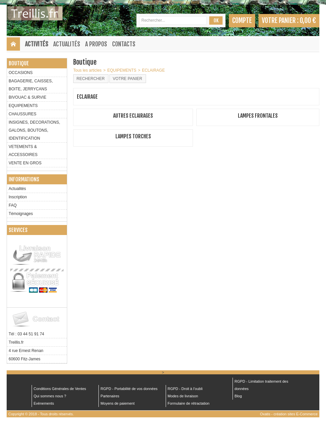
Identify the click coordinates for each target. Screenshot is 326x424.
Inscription (18, 197)
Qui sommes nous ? (50, 396)
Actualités (66, 44)
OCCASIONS (21, 72)
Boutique (19, 63)
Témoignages (21, 213)
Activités (36, 44)
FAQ (13, 205)
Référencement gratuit (148, 2)
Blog (238, 396)
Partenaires (109, 396)
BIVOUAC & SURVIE (27, 97)
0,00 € (308, 20)
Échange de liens (184, 2)
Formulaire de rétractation (189, 403)
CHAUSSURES (22, 114)
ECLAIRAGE (153, 70)
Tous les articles (87, 70)
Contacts (123, 44)
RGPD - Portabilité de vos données (128, 389)
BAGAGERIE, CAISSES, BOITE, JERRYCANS (31, 85)
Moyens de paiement (117, 403)
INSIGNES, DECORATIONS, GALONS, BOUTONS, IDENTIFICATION (34, 130)
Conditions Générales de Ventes (60, 389)
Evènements (44, 403)
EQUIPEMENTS (23, 105)
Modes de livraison (183, 396)
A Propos (96, 44)
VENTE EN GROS (25, 163)
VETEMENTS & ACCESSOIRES (23, 150)
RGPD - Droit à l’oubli (185, 389)
